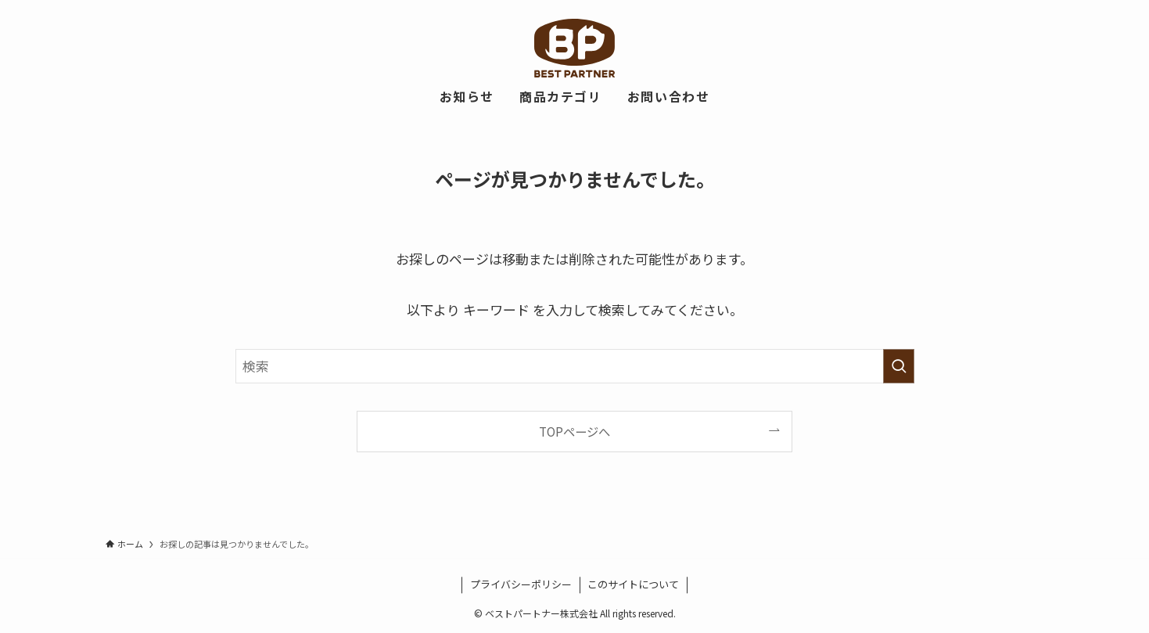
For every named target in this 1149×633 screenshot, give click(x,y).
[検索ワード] (574, 366)
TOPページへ (574, 431)
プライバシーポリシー (521, 584)
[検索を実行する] (898, 366)
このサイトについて (633, 584)
